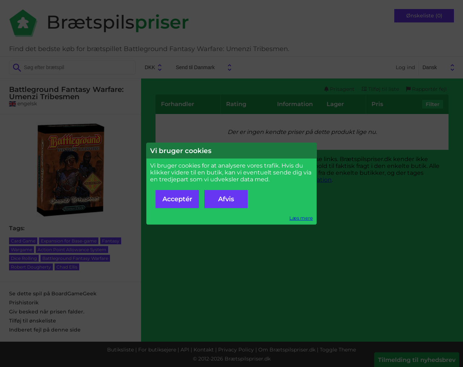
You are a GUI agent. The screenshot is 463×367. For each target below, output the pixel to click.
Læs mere (301, 218)
